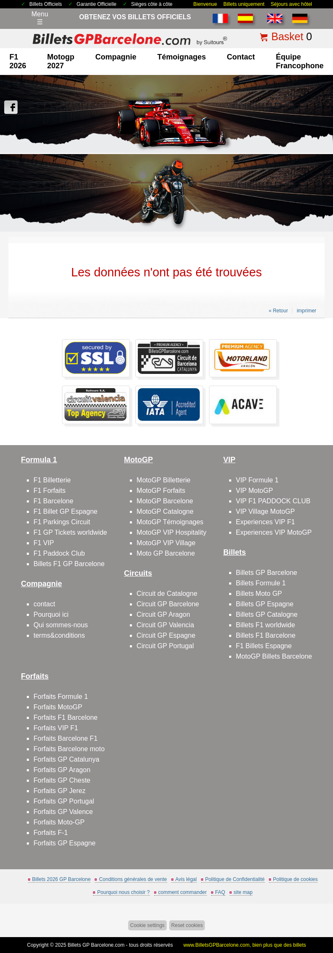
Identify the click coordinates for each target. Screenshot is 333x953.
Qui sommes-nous (61, 624)
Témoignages (181, 57)
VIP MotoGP (254, 490)
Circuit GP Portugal (165, 645)
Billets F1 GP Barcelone (69, 563)
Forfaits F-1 (51, 832)
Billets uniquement (243, 4)
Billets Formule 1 (261, 583)
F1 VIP (44, 542)
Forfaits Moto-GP (59, 822)
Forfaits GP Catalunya (66, 759)
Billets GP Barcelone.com (95, 945)
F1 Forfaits (49, 490)
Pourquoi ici (51, 614)
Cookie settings (147, 925)
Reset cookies (187, 925)
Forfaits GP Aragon (62, 769)
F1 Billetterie (52, 480)
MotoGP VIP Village (166, 542)
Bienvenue (205, 4)
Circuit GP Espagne (166, 635)
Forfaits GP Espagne (65, 843)
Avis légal (186, 879)
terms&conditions (59, 635)
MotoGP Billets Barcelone (274, 656)
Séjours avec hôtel (291, 4)
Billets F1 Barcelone (265, 635)
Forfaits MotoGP (58, 707)
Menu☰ (39, 18)
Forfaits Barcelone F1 (66, 738)
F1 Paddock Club (59, 553)
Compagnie (115, 57)
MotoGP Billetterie (164, 480)
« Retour (278, 311)
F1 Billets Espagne (264, 645)
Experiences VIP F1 (265, 521)
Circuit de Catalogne (167, 593)
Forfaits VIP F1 (56, 727)
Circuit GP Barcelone (168, 604)
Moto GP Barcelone (166, 553)
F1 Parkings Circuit (62, 521)
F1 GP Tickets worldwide (70, 532)
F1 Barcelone (53, 501)
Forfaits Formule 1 (61, 696)
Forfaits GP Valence (63, 811)
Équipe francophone (300, 61)
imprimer (306, 311)
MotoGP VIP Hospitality (172, 532)
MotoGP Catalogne (165, 511)
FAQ (220, 892)
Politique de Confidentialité (235, 879)
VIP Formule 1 (257, 480)
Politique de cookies (295, 879)
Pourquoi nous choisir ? (123, 892)
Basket (287, 36)
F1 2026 (17, 61)
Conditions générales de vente (133, 879)
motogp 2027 (61, 61)
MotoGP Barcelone (165, 501)
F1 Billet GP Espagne (66, 511)
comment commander (182, 892)
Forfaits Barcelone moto (69, 748)
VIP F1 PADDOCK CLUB (273, 501)
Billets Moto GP (259, 593)
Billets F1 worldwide (265, 624)
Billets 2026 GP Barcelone (61, 879)
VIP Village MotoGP (265, 511)
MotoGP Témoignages (170, 521)
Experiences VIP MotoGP (274, 532)
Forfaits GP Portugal (64, 801)
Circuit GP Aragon (163, 614)
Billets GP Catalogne (266, 614)
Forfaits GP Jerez (59, 790)
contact (241, 57)
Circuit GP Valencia (165, 624)
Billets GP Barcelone (266, 572)
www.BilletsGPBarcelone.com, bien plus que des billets (244, 945)
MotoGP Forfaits (161, 490)
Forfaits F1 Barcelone (66, 717)
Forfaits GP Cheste (62, 780)
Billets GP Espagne (265, 604)
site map (243, 892)
